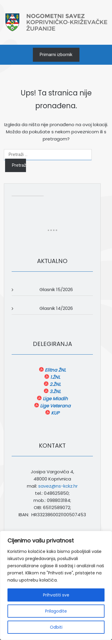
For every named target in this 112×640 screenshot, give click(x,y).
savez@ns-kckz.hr (58, 486)
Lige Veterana (54, 406)
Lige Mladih (55, 398)
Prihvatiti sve (56, 595)
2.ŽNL (54, 384)
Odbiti (56, 627)
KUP (54, 413)
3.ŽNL (54, 391)
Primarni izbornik (56, 54)
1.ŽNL (54, 377)
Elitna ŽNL (55, 370)
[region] (56, 585)
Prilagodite (56, 611)
